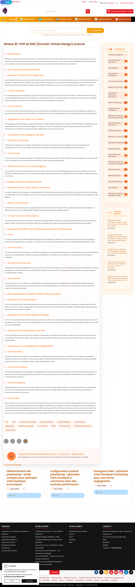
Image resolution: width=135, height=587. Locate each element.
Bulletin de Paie (56, 578)
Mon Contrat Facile (42, 578)
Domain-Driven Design (28, 422)
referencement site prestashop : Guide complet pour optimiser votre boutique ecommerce (118, 224)
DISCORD (114, 580)
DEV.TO (61, 580)
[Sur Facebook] (96, 572)
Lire (12, 495)
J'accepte (29, 581)
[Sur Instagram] (121, 572)
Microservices (10, 430)
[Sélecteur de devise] (85, 2)
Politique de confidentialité (14, 576)
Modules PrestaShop (9, 545)
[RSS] (106, 572)
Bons (70, 542)
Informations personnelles (78, 531)
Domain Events (79, 422)
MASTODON (105, 580)
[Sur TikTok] (131, 572)
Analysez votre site (70, 578)
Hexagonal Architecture (82, 426)
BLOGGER (89, 580)
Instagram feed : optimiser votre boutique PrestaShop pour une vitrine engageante (118, 252)
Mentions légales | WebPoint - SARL (47, 537)
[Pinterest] (116, 572)
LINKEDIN (54, 580)
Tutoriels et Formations (9, 551)
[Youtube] (111, 572)
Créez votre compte (126, 3)
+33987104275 (15, 2)
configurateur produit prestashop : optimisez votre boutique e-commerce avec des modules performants (118, 239)
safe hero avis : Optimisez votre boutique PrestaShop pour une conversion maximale (118, 266)
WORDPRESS (80, 580)
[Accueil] (3, 19)
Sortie (12, 581)
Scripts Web (6, 548)
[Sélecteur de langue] (94, 2)
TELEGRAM (46, 580)
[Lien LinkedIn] (126, 572)
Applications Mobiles (9, 537)
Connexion (111, 3)
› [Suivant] (133, 19)
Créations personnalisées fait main (90, 578)
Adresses (72, 540)
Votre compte (75, 526)
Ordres (71, 534)
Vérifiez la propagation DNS (114, 578)
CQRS (53, 426)
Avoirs (71, 537)
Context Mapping (64, 422)
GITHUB (96, 580)
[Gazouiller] (101, 572)
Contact (107, 526)
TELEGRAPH (70, 580)
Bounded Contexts (46, 422)
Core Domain (42, 426)
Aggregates (9, 426)
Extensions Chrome (8, 542)
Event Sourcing (64, 426)
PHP (6, 422)
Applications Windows (9, 540)
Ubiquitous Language (25, 426)
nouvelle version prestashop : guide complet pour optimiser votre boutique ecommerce (118, 279)
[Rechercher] (67, 11)
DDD (14, 422)
